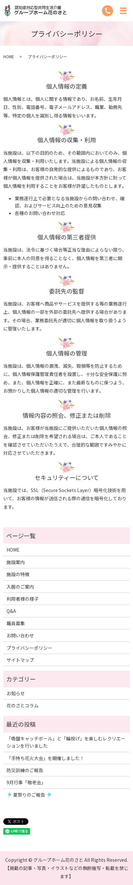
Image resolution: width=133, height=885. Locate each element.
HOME (8, 56)
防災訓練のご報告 (25, 770)
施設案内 (16, 562)
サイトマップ (20, 660)
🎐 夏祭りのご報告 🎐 (29, 794)
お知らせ (16, 693)
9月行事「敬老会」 (26, 782)
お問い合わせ (20, 635)
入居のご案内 (20, 586)
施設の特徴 (18, 574)
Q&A (11, 611)
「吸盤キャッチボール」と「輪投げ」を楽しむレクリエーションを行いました (66, 742)
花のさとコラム (23, 705)
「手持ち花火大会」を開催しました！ (45, 758)
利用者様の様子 (23, 598)
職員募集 (16, 623)
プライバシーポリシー (29, 648)
